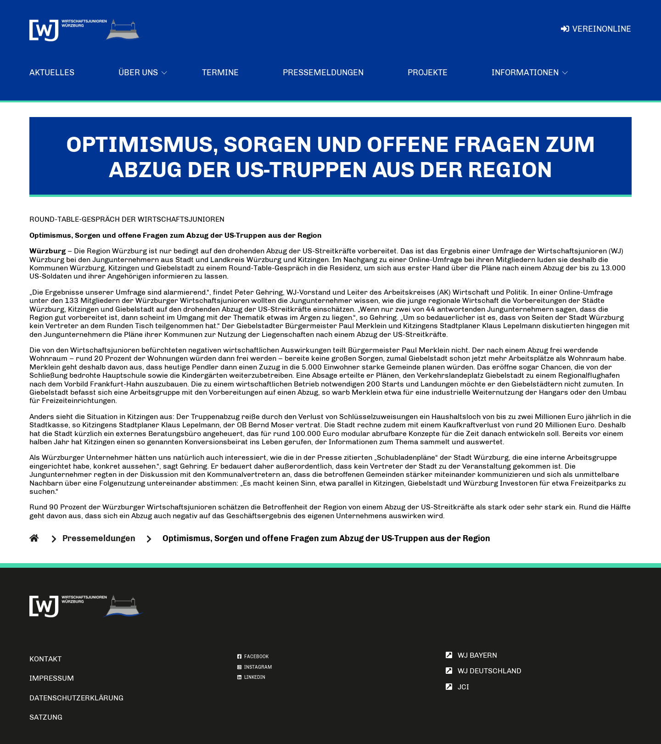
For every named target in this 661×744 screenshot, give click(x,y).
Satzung (45, 717)
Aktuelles (51, 72)
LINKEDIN (251, 677)
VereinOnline (596, 29)
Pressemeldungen (323, 72)
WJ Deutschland (483, 670)
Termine (220, 72)
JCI (457, 686)
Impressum (51, 678)
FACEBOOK (253, 657)
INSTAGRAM (254, 667)
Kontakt (45, 658)
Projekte (428, 72)
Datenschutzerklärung (76, 698)
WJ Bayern (471, 655)
